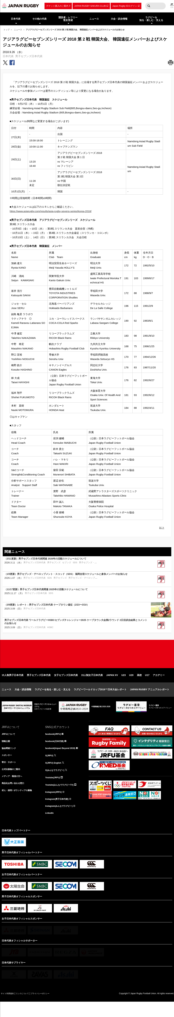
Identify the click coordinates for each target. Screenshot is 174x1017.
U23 (123, 686)
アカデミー (159, 686)
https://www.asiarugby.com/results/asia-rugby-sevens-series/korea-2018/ (51, 211)
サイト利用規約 (10, 1008)
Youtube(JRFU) (53, 790)
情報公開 (6, 752)
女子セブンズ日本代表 (66, 686)
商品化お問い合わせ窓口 (15, 797)
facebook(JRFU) (54, 745)
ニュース (18, 29)
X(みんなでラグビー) (56, 782)
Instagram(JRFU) (54, 805)
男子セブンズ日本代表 (28, 56)
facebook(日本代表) (56, 752)
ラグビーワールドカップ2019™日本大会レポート (100, 700)
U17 (147, 686)
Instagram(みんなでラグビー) (61, 820)
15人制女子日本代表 (92, 686)
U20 (131, 686)
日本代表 (8, 56)
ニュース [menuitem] (94, 18)
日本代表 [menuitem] (15, 18)
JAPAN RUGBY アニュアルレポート (149, 700)
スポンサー (8, 767)
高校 (139, 686)
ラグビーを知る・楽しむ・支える (52, 700)
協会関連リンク (10, 760)
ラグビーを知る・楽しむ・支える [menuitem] (151, 19)
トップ (6, 29)
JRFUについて (10, 745)
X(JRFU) (50, 767)
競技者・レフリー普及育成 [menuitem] (67, 19)
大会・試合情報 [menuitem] (119, 18)
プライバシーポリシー (52, 1008)
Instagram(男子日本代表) (58, 812)
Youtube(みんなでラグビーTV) (61, 797)
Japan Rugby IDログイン (124, 6)
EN (171, 7)
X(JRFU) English (54, 775)
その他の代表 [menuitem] (39, 18)
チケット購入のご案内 (57, 6)
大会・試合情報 (23, 700)
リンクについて (29, 1008)
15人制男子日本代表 (12, 686)
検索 (148, 6)
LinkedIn (50, 827)
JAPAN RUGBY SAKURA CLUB (90, 6)
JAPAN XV (112, 686)
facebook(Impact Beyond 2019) (62, 760)
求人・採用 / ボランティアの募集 (19, 805)
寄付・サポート (10, 775)
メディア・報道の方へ (13, 790)
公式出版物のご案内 (12, 782)
